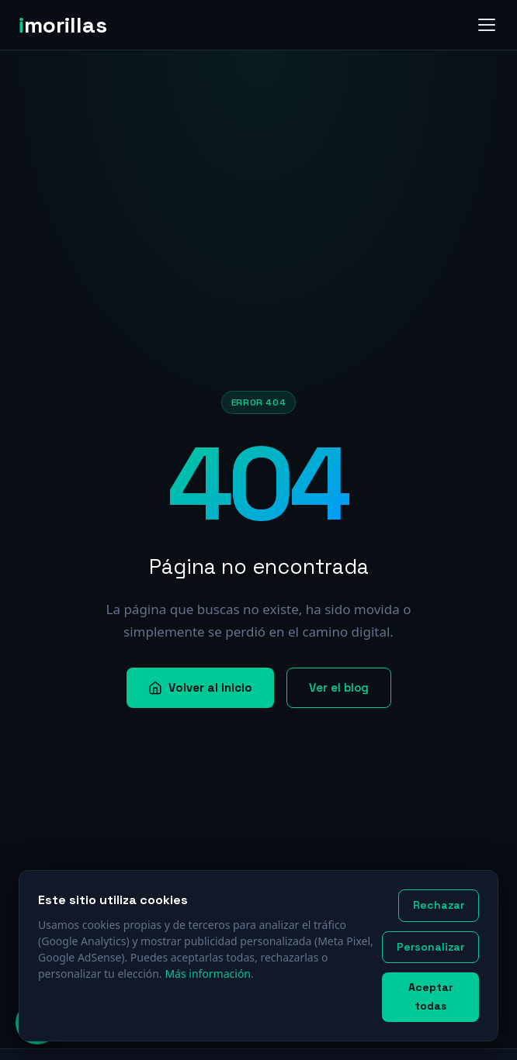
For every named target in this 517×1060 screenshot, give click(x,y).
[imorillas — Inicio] (69, 24)
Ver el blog (339, 687)
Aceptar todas (430, 996)
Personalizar (430, 947)
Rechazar (438, 905)
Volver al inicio (200, 687)
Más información (208, 973)
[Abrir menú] (486, 25)
